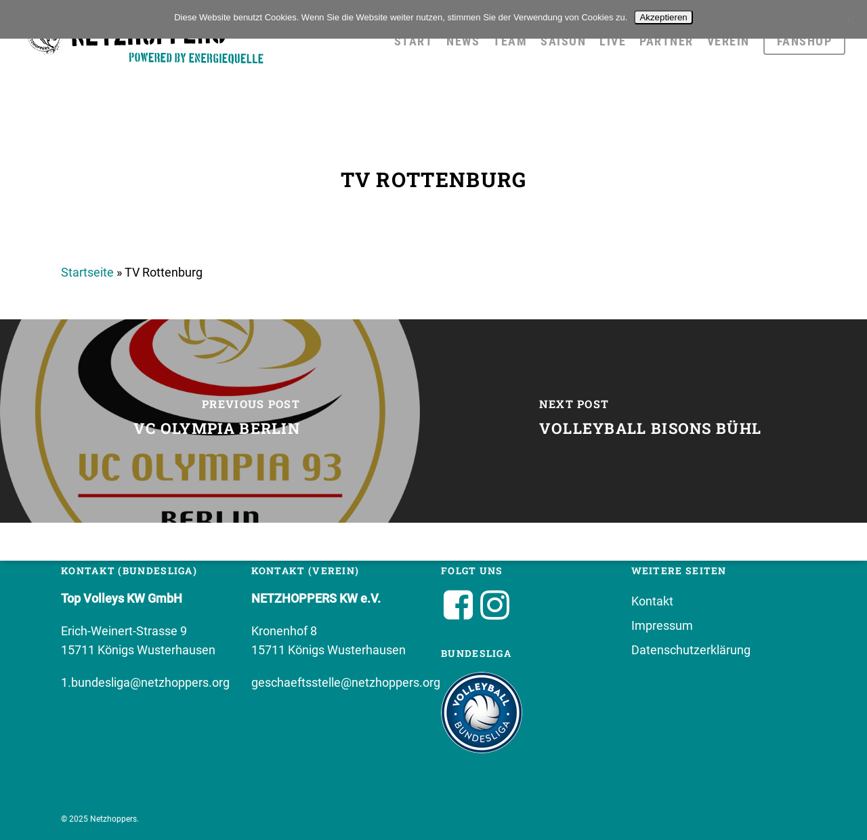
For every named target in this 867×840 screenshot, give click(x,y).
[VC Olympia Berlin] (217, 421)
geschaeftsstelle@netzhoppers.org (345, 682)
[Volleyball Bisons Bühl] (650, 421)
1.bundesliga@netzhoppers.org (145, 682)
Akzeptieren (663, 17)
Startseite (87, 272)
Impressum (662, 625)
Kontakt (652, 601)
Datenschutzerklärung (690, 650)
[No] (850, 19)
